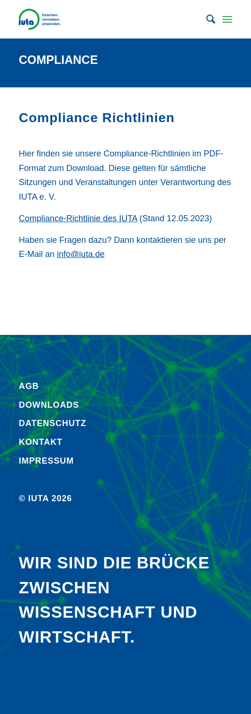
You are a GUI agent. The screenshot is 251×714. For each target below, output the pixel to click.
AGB (29, 386)
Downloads (49, 405)
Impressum (46, 461)
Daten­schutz (52, 423)
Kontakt (41, 442)
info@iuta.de (80, 254)
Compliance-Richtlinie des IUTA (78, 218)
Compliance (58, 59)
